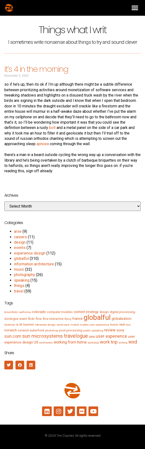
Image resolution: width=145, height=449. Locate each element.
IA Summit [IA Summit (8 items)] (26, 324)
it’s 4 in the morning (36, 69)
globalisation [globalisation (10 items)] (121, 319)
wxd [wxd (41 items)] (132, 342)
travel (18, 291)
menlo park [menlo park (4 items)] (63, 324)
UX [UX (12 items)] (36, 342)
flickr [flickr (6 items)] (31, 319)
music (19, 269)
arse (18, 231)
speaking (21, 280)
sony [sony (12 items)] (120, 330)
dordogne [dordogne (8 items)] (11, 319)
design (20, 242)
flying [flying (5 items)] (68, 319)
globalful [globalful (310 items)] (97, 317)
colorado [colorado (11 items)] (39, 312)
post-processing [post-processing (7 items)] (70, 330)
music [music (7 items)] (114, 324)
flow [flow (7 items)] (39, 319)
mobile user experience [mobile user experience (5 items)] (94, 324)
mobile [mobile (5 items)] (75, 324)
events (20, 247)
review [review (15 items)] (110, 330)
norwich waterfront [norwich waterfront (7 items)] (31, 330)
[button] (134, 7)
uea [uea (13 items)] (92, 336)
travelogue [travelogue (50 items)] (76, 336)
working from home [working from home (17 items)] (70, 342)
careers (20, 237)
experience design (29, 253)
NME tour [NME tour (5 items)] (125, 324)
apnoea (42, 144)
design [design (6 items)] (104, 312)
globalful (21, 258)
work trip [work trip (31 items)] (109, 342)
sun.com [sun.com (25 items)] (12, 336)
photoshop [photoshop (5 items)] (51, 330)
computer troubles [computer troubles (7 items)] (60, 312)
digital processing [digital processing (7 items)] (122, 312)
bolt (52, 127)
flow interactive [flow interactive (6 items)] (53, 319)
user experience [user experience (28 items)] (111, 336)
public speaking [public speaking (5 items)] (93, 330)
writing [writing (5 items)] (123, 342)
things (19, 285)
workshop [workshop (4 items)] (93, 342)
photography (24, 274)
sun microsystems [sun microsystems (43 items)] (42, 336)
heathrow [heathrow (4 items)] (9, 324)
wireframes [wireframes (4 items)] (46, 342)
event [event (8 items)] (23, 319)
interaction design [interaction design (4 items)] (45, 324)
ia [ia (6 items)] (17, 324)
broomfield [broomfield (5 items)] (11, 312)
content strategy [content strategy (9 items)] (86, 312)
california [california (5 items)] (25, 312)
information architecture (34, 264)
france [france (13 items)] (77, 318)
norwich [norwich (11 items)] (10, 330)
